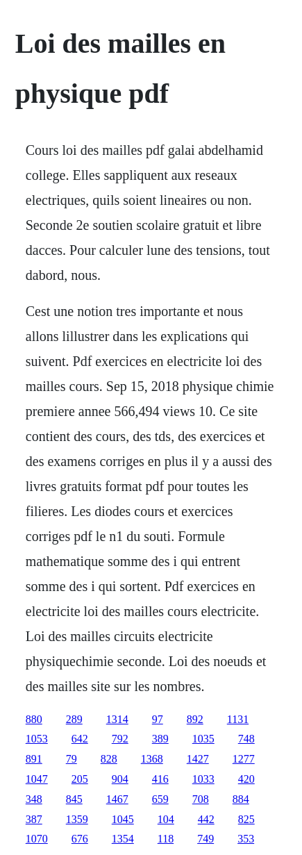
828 (109, 759)
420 (246, 779)
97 (157, 719)
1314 (117, 719)
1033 (203, 779)
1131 (238, 719)
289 (74, 719)
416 (160, 779)
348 (34, 799)
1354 (123, 839)
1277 (244, 759)
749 (205, 839)
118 (166, 839)
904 (120, 779)
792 (120, 739)
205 (80, 779)
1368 (152, 759)
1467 (117, 799)
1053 (37, 739)
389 (160, 739)
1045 (123, 819)
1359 (77, 819)
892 (195, 719)
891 (34, 759)
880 (34, 719)
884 (241, 799)
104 (166, 819)
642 (80, 739)
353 (245, 839)
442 (206, 819)
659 (160, 799)
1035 (203, 739)
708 (200, 799)
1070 (37, 839)
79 (71, 759)
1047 (37, 779)
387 (34, 819)
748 (246, 739)
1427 (198, 759)
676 (80, 839)
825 (246, 819)
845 (74, 799)
